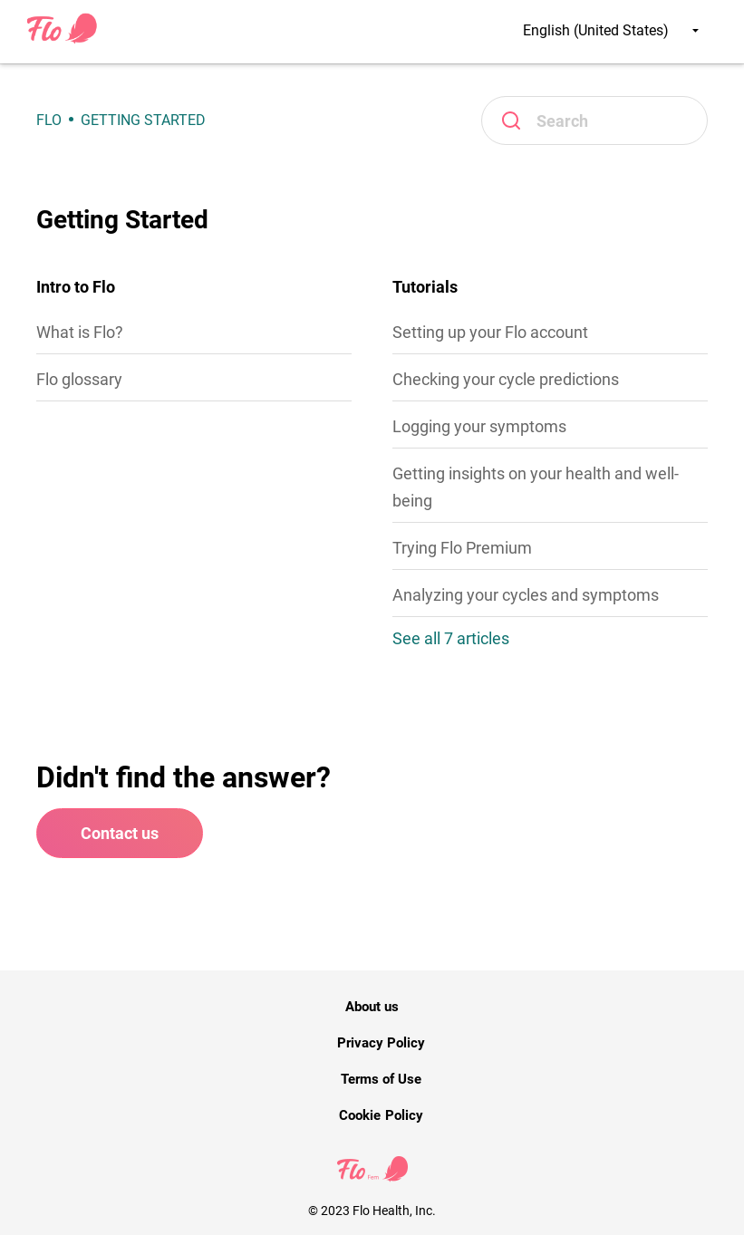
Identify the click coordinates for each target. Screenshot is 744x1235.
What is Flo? (79, 332)
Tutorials (425, 286)
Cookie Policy (380, 1115)
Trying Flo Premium (462, 547)
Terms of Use (381, 1079)
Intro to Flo (75, 286)
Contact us (120, 833)
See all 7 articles (450, 638)
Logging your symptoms (479, 426)
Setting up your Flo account (490, 332)
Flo (49, 120)
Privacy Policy (381, 1043)
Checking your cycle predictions (505, 379)
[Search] (594, 120)
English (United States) (611, 30)
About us (372, 1007)
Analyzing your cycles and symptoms (525, 594)
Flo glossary (79, 379)
